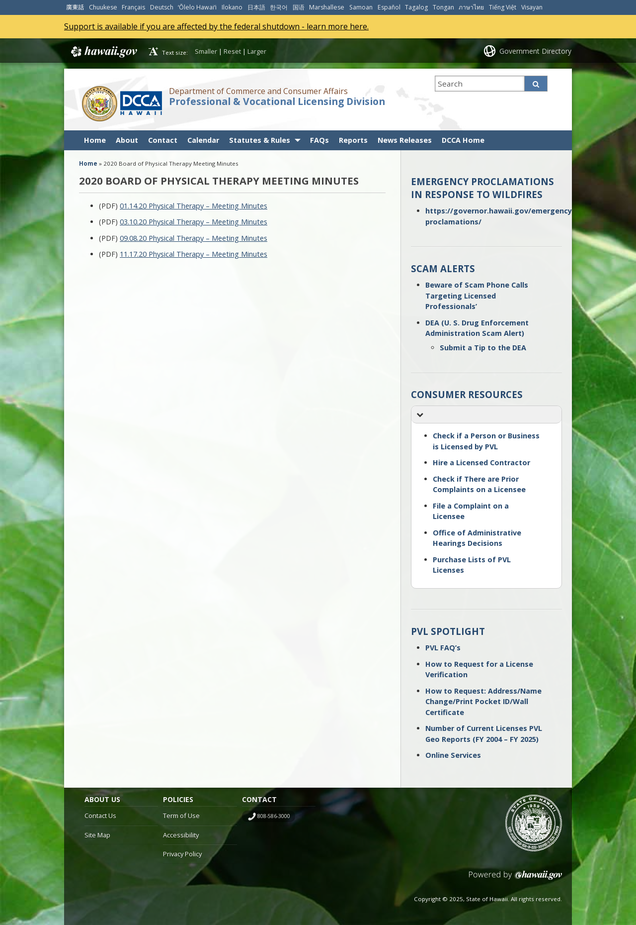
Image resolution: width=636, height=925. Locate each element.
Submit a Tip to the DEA (483, 347)
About (127, 140)
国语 (299, 7)
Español (389, 7)
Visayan (532, 7)
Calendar (203, 140)
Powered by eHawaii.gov (515, 879)
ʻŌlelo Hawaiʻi (197, 7)
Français (133, 7)
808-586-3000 (273, 816)
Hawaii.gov (103, 51)
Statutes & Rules (259, 140)
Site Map (97, 834)
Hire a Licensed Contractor (481, 462)
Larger (256, 51)
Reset (232, 51)
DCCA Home (463, 140)
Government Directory (535, 51)
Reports (353, 140)
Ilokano (232, 7)
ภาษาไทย (471, 7)
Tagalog (416, 7)
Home (95, 140)
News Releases (405, 140)
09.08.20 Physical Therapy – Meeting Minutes (193, 238)
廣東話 (75, 7)
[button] (486, 414)
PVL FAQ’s (443, 647)
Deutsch (161, 7)
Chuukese (103, 7)
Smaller (206, 51)
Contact (162, 140)
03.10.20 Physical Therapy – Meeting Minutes (193, 221)
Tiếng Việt (502, 7)
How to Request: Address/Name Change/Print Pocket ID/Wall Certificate (483, 701)
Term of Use (181, 815)
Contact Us (100, 815)
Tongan (443, 7)
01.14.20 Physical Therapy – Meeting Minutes (193, 205)
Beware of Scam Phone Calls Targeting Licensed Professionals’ (476, 295)
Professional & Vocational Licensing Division (277, 101)
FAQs (319, 140)
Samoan (361, 7)
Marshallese (326, 7)
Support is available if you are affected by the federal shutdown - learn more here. (216, 26)
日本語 (256, 7)
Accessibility (181, 834)
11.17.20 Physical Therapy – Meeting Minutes (193, 254)
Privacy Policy (182, 853)
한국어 (279, 7)
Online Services (453, 755)
